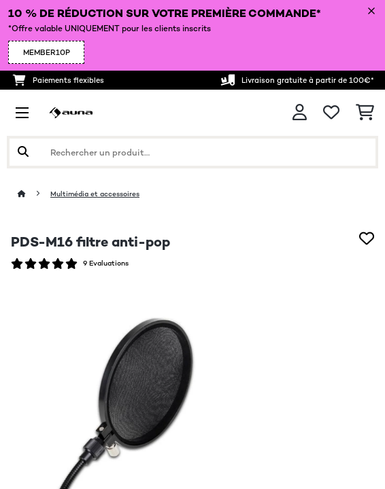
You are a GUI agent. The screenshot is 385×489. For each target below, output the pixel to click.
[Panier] (365, 113)
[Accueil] (34, 193)
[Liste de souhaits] (331, 113)
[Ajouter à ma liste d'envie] (366, 238)
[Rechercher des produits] (192, 152)
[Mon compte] (299, 112)
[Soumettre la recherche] (23, 152)
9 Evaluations (106, 263)
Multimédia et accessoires (94, 193)
